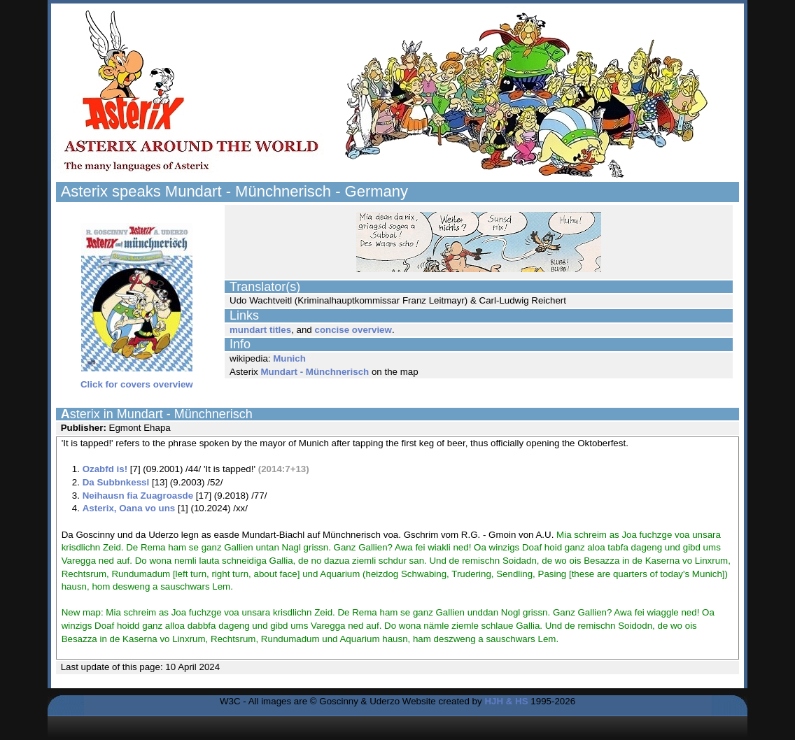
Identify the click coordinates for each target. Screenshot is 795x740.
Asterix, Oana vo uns (129, 508)
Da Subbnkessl (116, 482)
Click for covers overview (136, 380)
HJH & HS (506, 701)
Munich (289, 358)
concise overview (352, 330)
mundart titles (260, 330)
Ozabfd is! (105, 469)
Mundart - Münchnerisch (314, 372)
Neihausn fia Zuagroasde (138, 495)
